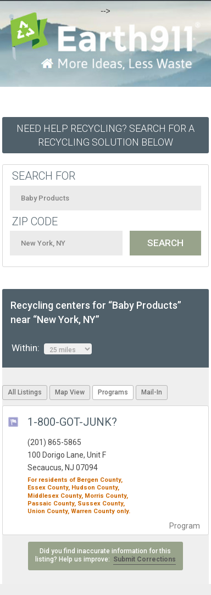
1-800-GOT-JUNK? (72, 422)
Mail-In (151, 392)
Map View (70, 392)
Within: (52, 348)
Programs (113, 392)
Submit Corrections (144, 559)
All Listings (25, 392)
